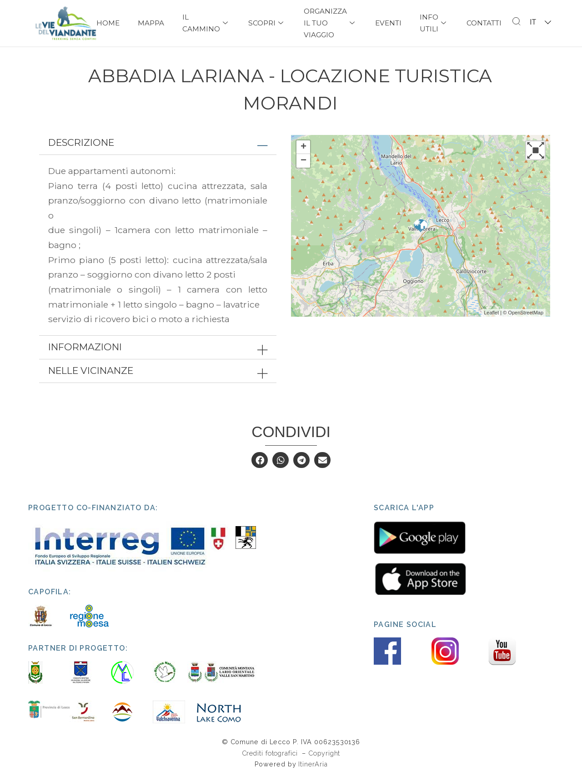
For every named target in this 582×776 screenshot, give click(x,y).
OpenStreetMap (525, 312)
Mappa (151, 23)
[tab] (157, 142)
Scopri (267, 23)
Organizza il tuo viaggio (330, 23)
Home (108, 23)
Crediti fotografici (271, 753)
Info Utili (434, 23)
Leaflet (491, 312)
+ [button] (303, 147)
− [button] (303, 161)
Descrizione (81, 142)
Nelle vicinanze (90, 370)
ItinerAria (312, 764)
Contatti (484, 23)
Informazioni (85, 347)
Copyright (324, 753)
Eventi (388, 23)
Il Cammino (206, 23)
